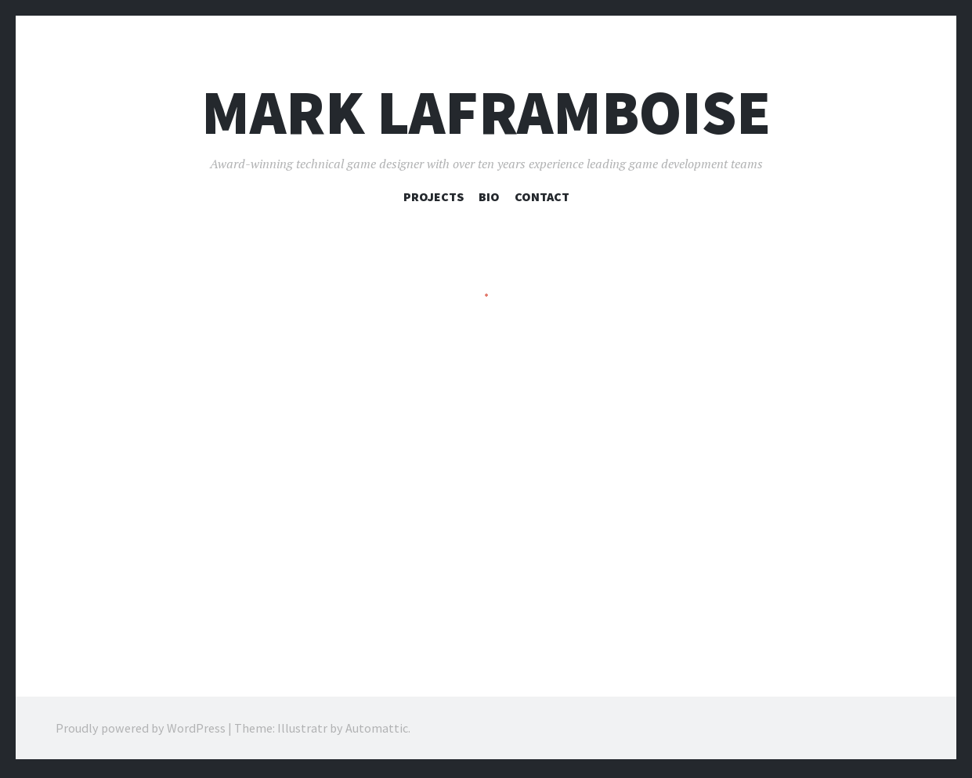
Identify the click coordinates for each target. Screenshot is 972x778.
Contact (542, 196)
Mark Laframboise (486, 112)
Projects (433, 196)
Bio (489, 196)
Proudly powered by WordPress (141, 731)
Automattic (376, 731)
